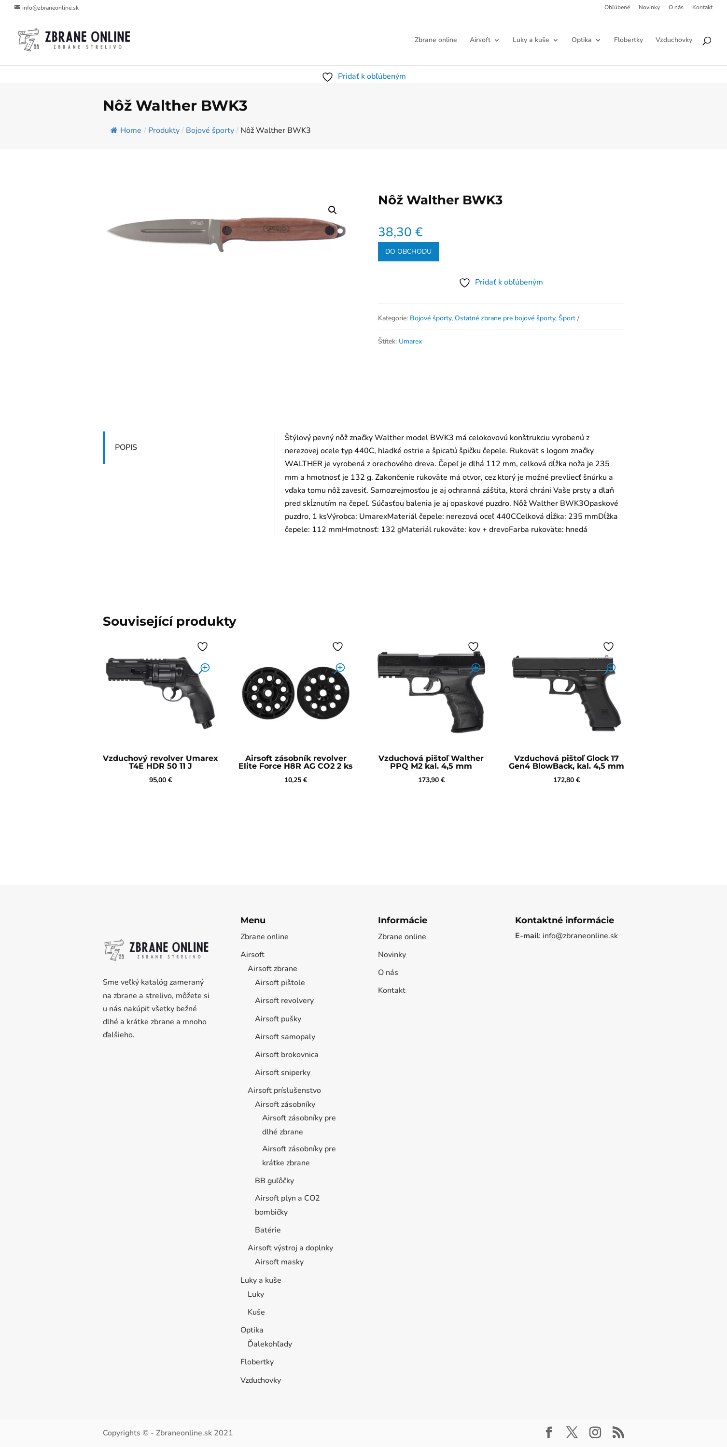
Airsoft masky (279, 1262)
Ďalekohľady (270, 1344)
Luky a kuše (531, 40)
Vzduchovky (674, 40)
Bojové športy (430, 318)
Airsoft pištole (280, 982)
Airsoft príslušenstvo (284, 1090)
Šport (567, 318)
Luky (256, 1294)
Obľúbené (617, 7)
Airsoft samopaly (285, 1037)
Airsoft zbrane (272, 968)
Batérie (268, 1230)
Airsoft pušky (278, 1019)
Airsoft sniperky (282, 1072)
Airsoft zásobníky (285, 1104)
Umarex (410, 341)
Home (126, 130)
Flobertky (628, 40)
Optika (582, 40)
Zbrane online (436, 40)
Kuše (256, 1312)
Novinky (649, 7)
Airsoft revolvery (284, 1000)
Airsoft (480, 40)
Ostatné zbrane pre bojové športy (505, 318)
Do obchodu (408, 251)
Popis (126, 447)
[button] (332, 210)
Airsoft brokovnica (287, 1054)
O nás (676, 7)
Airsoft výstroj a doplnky (290, 1248)
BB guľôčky (274, 1180)
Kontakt (702, 7)
